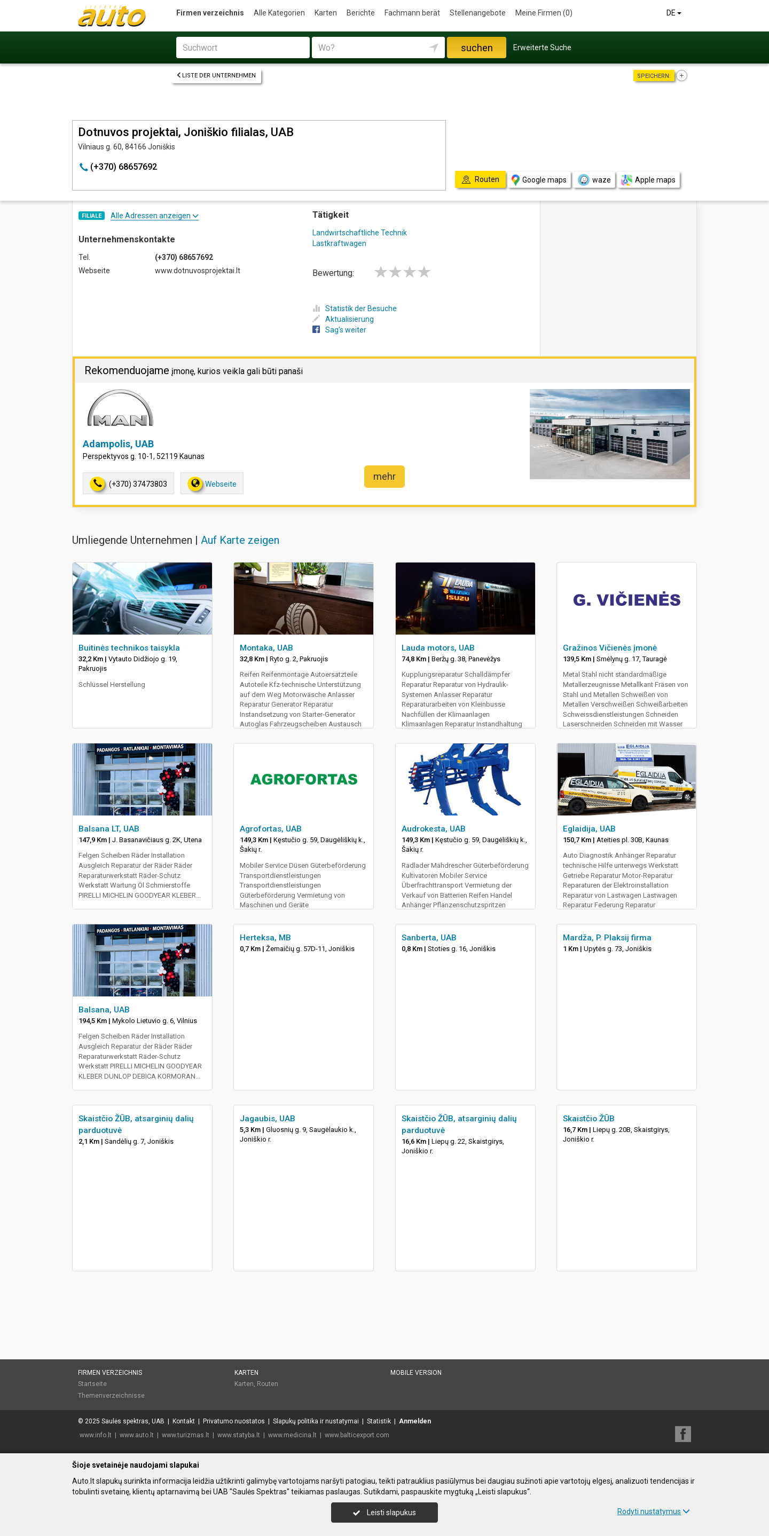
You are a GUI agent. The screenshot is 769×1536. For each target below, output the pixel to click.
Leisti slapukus (384, 1512)
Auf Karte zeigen (240, 540)
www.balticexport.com (357, 1435)
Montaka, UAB (266, 648)
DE (674, 13)
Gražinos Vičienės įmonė (610, 648)
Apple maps (648, 180)
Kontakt (183, 1421)
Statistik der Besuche (354, 308)
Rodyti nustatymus (653, 1511)
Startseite (92, 1384)
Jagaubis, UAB (267, 1118)
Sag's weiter (339, 330)
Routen (267, 1384)
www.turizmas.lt (185, 1435)
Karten (326, 13)
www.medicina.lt (292, 1435)
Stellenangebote (478, 13)
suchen (477, 47)
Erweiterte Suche (542, 47)
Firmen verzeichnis (210, 13)
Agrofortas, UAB (271, 829)
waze (594, 180)
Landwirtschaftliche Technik (359, 232)
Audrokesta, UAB (434, 829)
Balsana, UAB (104, 1010)
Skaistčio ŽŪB (589, 1118)
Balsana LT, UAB (109, 829)
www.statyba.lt (238, 1435)
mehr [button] (384, 476)
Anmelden (415, 1421)
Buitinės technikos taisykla (129, 648)
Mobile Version (416, 1372)
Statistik (379, 1421)
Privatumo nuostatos (234, 1421)
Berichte (361, 13)
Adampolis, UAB (118, 443)
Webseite (212, 484)
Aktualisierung (343, 319)
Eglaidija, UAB (589, 829)
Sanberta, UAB (429, 938)
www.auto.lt (137, 1435)
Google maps (539, 180)
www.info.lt (96, 1435)
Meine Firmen (543, 13)
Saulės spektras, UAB (132, 1421)
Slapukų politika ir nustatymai (316, 1421)
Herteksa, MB (265, 938)
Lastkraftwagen (339, 243)
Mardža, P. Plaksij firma (607, 938)
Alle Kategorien (279, 13)
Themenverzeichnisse (111, 1395)
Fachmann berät (412, 13)
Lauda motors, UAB (438, 648)
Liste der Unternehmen (216, 75)
